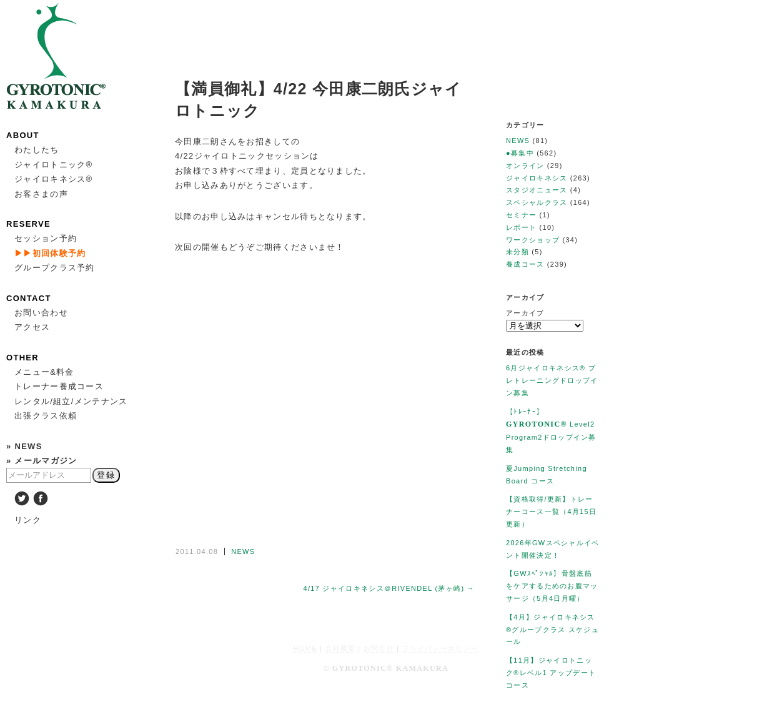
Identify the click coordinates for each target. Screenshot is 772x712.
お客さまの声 (41, 194)
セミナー (521, 215)
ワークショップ (533, 240)
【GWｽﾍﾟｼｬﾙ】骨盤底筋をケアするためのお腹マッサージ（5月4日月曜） (552, 586)
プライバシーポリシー (440, 648)
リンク (27, 520)
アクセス (32, 327)
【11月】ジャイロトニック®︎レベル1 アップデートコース (551, 672)
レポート (521, 227)
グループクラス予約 (54, 267)
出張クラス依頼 (45, 415)
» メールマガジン (41, 460)
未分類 (517, 251)
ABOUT (22, 135)
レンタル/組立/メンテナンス (70, 401)
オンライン (525, 165)
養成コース (525, 264)
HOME (305, 648)
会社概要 (340, 648)
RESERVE (28, 224)
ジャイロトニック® (53, 164)
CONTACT (28, 298)
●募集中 (520, 153)
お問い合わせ (41, 312)
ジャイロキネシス (536, 178)
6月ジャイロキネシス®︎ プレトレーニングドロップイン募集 (552, 380)
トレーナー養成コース (59, 386)
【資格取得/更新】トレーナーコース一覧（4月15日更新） (551, 511)
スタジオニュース (536, 190)
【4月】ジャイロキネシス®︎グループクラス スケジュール (552, 629)
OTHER (22, 357)
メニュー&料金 (44, 372)
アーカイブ (525, 313)
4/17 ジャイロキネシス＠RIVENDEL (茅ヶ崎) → (389, 588)
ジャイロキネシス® (53, 179)
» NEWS (24, 446)
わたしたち (36, 149)
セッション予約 (45, 238)
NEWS (243, 551)
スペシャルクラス (536, 202)
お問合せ (379, 648)
